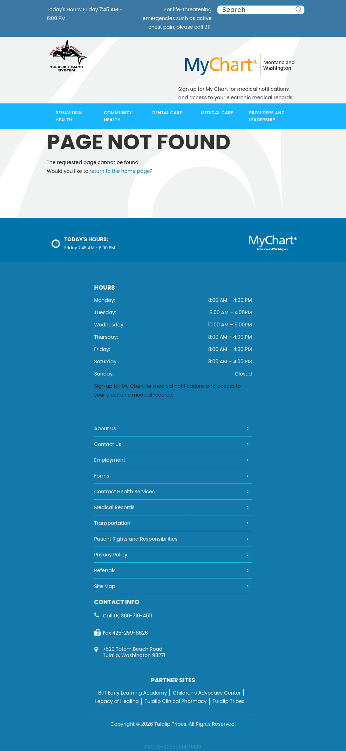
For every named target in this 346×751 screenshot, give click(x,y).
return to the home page (120, 171)
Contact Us (107, 444)
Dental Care (167, 113)
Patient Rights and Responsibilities (136, 538)
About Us (105, 428)
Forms (101, 475)
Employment (109, 460)
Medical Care (217, 113)
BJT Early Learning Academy (132, 692)
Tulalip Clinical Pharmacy (176, 701)
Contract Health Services (124, 491)
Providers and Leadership (267, 116)
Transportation (112, 523)
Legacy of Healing (117, 701)
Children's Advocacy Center (207, 692)
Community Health (118, 116)
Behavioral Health (69, 116)
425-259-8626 (130, 632)
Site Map (104, 586)
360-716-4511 (136, 615)
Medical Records (114, 507)
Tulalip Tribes (228, 701)
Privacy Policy (111, 554)
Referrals (105, 570)
